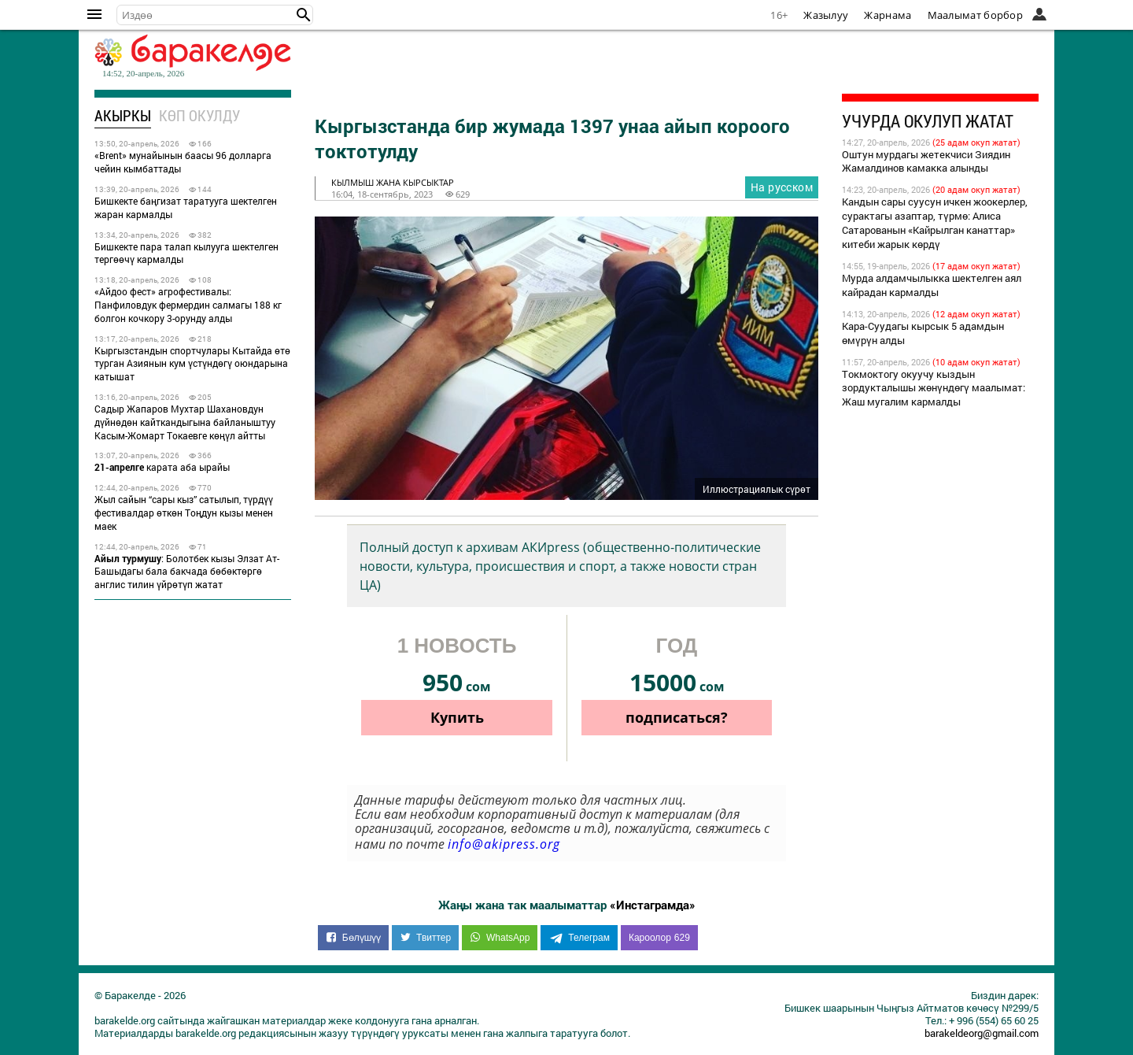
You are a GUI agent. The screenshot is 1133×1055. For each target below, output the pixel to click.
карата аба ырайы (162, 467)
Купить (457, 717)
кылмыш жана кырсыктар (392, 182)
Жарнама (887, 15)
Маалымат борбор (976, 15)
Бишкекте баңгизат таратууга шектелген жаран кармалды (185, 207)
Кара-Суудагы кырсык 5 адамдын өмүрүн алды (923, 333)
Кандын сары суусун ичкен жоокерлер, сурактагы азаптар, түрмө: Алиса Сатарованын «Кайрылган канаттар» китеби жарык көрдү (935, 222)
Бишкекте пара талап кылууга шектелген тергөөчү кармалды (186, 253)
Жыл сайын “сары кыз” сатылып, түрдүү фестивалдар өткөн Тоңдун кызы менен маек (183, 512)
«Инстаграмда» (653, 904)
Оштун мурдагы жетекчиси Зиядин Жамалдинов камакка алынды (926, 161)
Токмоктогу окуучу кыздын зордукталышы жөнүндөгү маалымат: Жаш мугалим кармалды (933, 388)
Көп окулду (199, 115)
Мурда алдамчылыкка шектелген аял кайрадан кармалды (931, 285)
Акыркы (122, 115)
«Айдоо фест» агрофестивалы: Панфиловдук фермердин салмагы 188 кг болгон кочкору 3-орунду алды (188, 304)
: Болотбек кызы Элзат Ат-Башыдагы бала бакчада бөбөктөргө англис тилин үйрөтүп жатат (186, 571)
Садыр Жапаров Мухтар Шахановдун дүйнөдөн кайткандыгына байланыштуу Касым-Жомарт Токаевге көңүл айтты (184, 422)
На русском (782, 187)
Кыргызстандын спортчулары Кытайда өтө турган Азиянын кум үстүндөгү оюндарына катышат (192, 363)
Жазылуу (825, 15)
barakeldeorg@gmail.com (981, 1033)
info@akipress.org (504, 844)
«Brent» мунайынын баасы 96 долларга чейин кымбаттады (182, 162)
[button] (303, 15)
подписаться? (677, 717)
